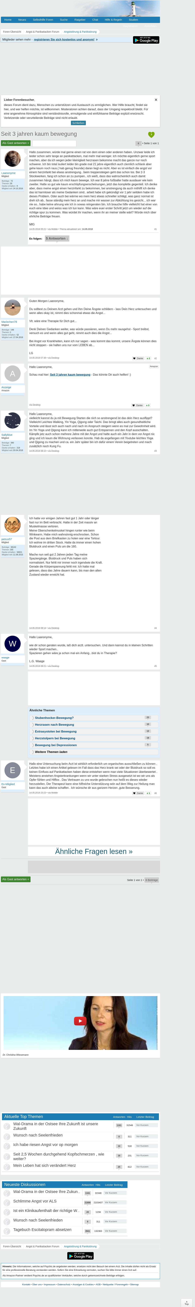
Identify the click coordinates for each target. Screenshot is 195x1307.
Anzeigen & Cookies (83, 1284)
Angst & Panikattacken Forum (42, 1246)
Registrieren (130, 25)
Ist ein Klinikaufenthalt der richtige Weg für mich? (56, 1210)
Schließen (78, 122)
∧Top (187, 1302)
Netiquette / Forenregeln (115, 1284)
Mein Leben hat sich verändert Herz (44, 1165)
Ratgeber (79, 19)
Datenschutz (63, 1284)
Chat (95, 19)
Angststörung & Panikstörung (80, 1246)
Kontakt (26, 1284)
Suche (64, 19)
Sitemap (134, 1284)
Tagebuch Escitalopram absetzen (42, 1229)
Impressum (49, 1284)
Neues (22, 19)
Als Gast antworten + (15, 143)
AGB (98, 1284)
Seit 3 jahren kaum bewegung (39, 134)
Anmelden (150, 25)
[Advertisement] (94, 821)
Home (7, 19)
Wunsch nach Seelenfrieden (38, 1135)
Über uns (37, 1284)
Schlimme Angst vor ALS (35, 1201)
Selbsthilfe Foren (43, 19)
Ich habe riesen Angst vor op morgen (45, 1144)
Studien (133, 19)
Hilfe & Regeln (113, 19)
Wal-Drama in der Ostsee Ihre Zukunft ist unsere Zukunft (62, 1191)
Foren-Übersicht (12, 1246)
